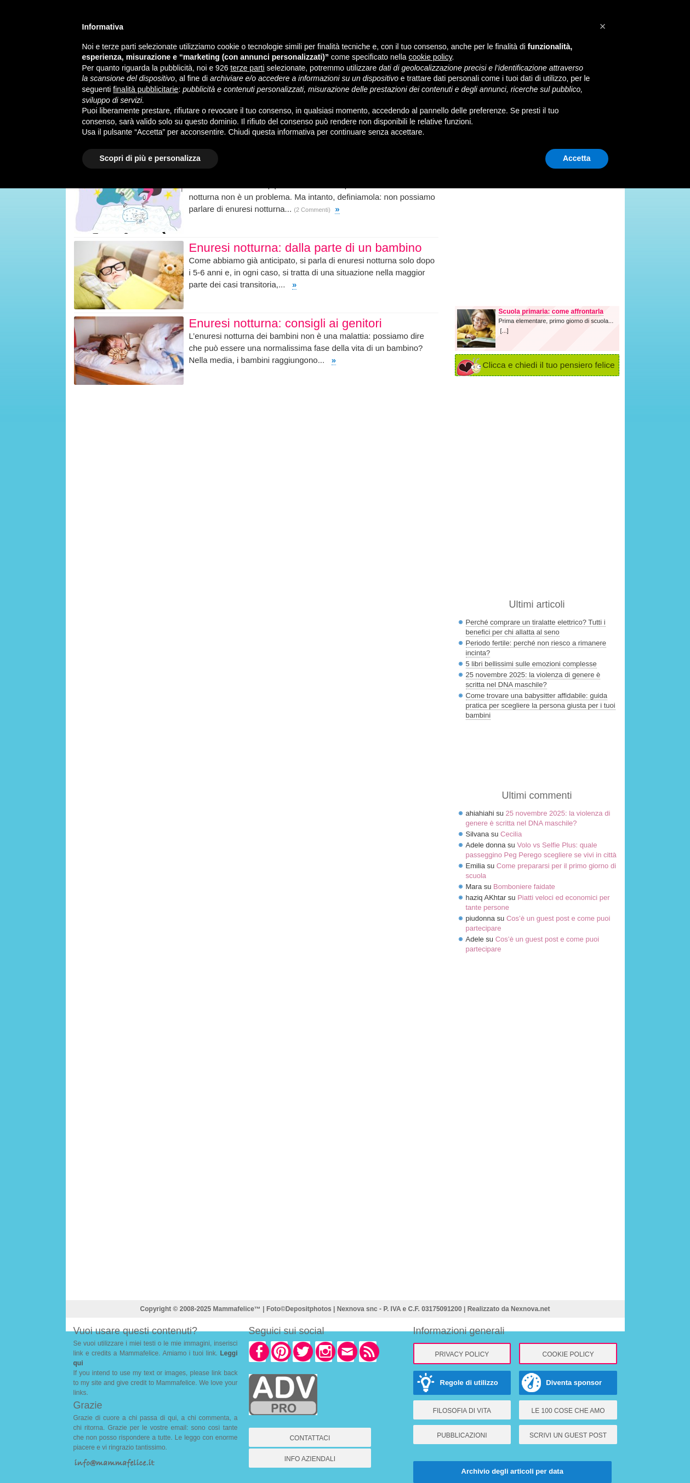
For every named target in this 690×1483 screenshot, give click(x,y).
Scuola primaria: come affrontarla (551, 311)
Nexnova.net (530, 1309)
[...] (504, 330)
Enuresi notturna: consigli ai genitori (285, 323)
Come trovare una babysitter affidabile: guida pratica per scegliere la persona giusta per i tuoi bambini (540, 705)
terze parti (247, 68)
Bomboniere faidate (524, 886)
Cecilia (511, 834)
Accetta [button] (577, 158)
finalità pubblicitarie (145, 89)
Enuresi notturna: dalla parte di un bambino (305, 248)
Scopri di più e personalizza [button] (150, 158)
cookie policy (430, 57)
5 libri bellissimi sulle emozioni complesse (531, 664)
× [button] (603, 26)
